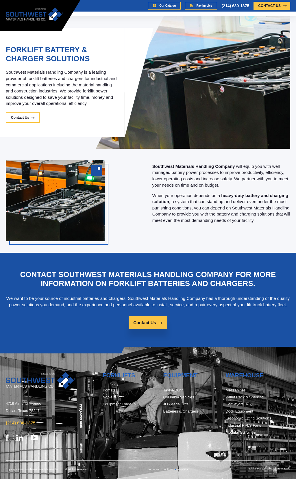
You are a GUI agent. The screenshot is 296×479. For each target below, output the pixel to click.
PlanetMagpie (281, 468)
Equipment (180, 375)
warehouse (244, 375)
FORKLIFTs (119, 375)
